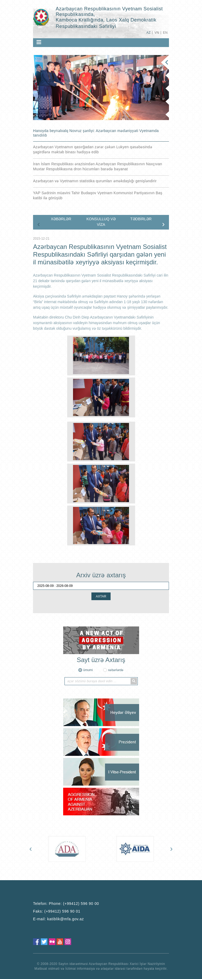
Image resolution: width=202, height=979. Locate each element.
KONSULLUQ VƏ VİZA (101, 222)
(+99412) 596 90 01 (62, 911)
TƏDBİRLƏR (141, 219)
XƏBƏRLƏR (61, 219)
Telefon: (66, 903)
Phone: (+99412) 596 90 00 (74, 903)
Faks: (56, 911)
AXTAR (101, 596)
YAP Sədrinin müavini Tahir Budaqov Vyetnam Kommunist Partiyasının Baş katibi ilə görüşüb (97, 195)
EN (165, 32)
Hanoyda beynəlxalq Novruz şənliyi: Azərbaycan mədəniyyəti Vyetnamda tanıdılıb (96, 133)
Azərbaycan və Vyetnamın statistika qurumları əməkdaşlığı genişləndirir (95, 181)
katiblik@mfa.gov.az (65, 919)
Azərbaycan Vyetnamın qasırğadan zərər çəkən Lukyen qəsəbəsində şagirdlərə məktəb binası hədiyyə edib (92, 149)
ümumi (88, 670)
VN (157, 32)
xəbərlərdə (115, 670)
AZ (148, 32)
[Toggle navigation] (39, 42)
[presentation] (39, 224)
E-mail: (58, 919)
